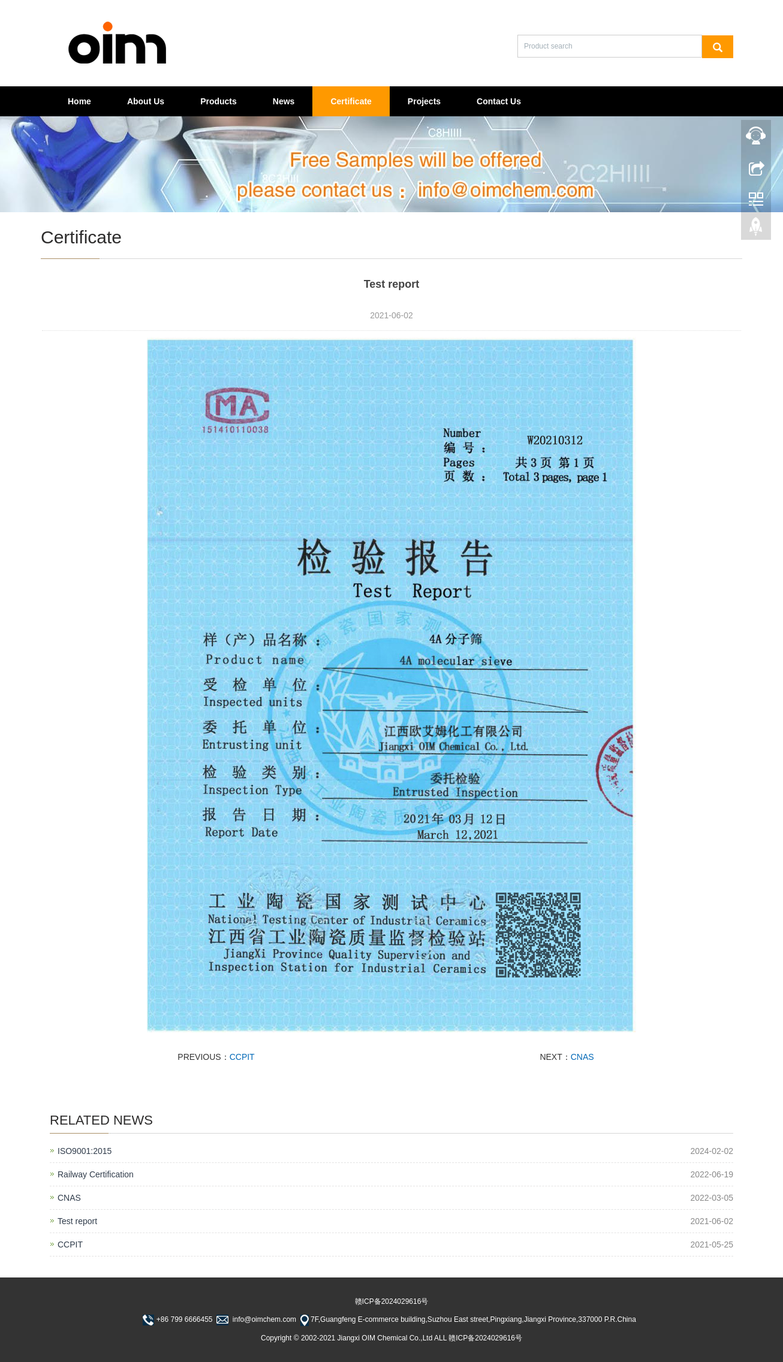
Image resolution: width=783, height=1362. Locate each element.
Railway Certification (96, 1174)
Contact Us (499, 101)
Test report (77, 1221)
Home (79, 101)
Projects (424, 101)
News (284, 101)
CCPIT (242, 1057)
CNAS (582, 1057)
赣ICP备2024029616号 (392, 1301)
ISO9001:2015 (85, 1151)
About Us (145, 101)
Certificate (350, 101)
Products (218, 101)
